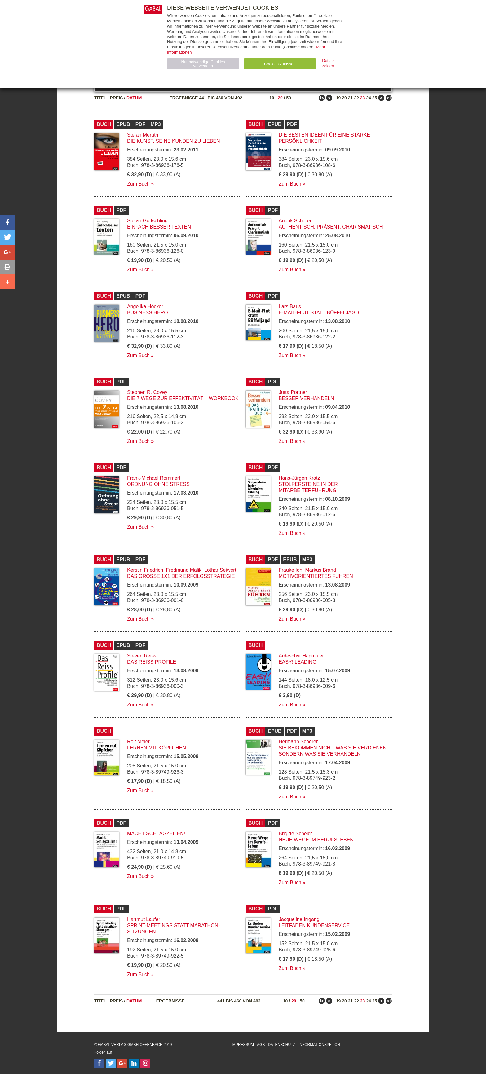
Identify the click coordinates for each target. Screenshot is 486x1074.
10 (271, 97)
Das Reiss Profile (151, 662)
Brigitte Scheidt (295, 833)
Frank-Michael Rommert (153, 478)
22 (356, 97)
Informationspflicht (320, 1044)
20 (280, 97)
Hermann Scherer (298, 741)
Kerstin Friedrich (145, 570)
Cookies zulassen (280, 64)
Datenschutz (281, 1044)
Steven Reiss (141, 655)
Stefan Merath (142, 135)
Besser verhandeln (306, 398)
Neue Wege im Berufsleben (316, 839)
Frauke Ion (290, 570)
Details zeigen (328, 63)
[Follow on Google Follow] (122, 1063)
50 (288, 97)
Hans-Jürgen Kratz (299, 478)
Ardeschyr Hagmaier (301, 655)
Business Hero (147, 312)
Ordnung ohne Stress (158, 484)
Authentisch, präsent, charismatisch (331, 226)
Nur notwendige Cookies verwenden (203, 63)
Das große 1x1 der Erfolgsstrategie (181, 576)
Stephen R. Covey (147, 392)
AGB (261, 1044)
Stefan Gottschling (147, 220)
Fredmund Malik (183, 570)
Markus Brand (320, 570)
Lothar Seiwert (220, 570)
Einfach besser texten (159, 226)
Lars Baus (290, 306)
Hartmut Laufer (143, 919)
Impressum (242, 1044)
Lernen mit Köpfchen (156, 747)
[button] (7, 222)
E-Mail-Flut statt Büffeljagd (319, 312)
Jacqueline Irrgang (299, 919)
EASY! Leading (297, 662)
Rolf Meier (138, 741)
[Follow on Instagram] (145, 1063)
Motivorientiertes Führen (316, 576)
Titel (100, 97)
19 (338, 97)
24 (368, 97)
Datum (134, 97)
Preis (116, 97)
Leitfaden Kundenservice (314, 925)
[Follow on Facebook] (99, 1063)
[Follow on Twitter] (111, 1063)
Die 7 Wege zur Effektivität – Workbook (183, 398)
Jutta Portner (293, 392)
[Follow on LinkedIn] (134, 1063)
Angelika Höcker (145, 306)
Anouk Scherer (295, 220)
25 (374, 97)
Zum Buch (138, 183)
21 (350, 97)
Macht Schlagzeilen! (156, 833)
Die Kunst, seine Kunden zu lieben (173, 141)
